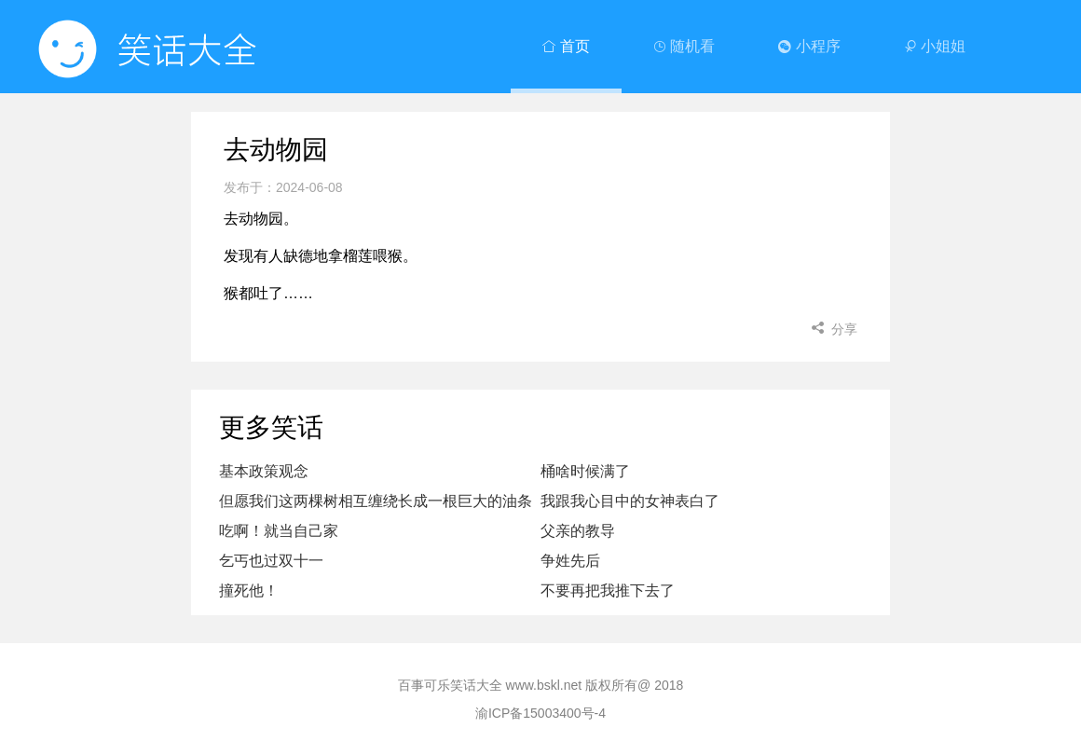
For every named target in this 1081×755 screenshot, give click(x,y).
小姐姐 (934, 46)
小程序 (809, 46)
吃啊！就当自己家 (278, 531)
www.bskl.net (544, 685)
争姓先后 (570, 561)
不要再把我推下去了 (607, 590)
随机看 (684, 46)
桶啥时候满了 (585, 471)
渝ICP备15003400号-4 (540, 713)
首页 (565, 46)
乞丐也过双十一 (271, 561)
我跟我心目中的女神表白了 (629, 501)
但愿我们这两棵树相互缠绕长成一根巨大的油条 (375, 501)
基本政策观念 (263, 471)
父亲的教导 (577, 531)
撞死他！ (249, 590)
